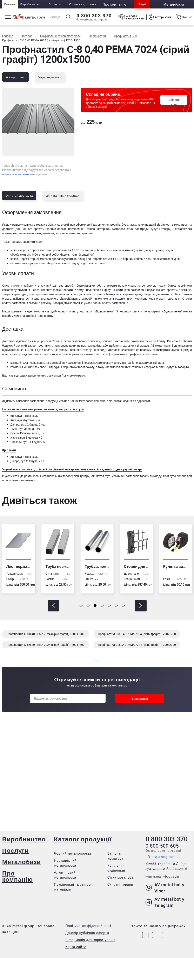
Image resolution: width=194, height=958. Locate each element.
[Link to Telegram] (165, 935)
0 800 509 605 (162, 845)
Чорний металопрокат (73, 853)
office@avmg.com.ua (163, 856)
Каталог (10, 4)
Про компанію (17, 876)
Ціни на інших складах (62, 195)
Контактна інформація (162, 876)
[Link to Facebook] (145, 935)
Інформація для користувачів (90, 940)
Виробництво (30, 4)
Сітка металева (120, 877)
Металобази (21, 862)
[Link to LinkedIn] (175, 935)
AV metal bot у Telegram (165, 902)
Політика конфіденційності (88, 925)
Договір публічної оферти (87, 932)
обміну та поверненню (17, 174)
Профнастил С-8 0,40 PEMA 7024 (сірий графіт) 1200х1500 (46, 645)
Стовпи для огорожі (136, 566)
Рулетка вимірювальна (175, 566)
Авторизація (163, 17)
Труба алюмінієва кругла (97, 566)
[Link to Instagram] (155, 935)
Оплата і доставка (82, 4)
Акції (142, 4)
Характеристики (49, 77)
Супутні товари (120, 884)
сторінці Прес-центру (39, 316)
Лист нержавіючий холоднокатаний (18, 566)
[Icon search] (68, 17)
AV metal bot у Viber (165, 888)
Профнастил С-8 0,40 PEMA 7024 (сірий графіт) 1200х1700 (46, 634)
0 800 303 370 (94, 15)
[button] (53, 605)
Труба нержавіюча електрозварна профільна (58, 566)
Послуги (54, 4)
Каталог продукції (83, 839)
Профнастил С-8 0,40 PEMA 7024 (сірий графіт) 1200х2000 (137, 645)
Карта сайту (75, 947)
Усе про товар (16, 77)
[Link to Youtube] (185, 935)
